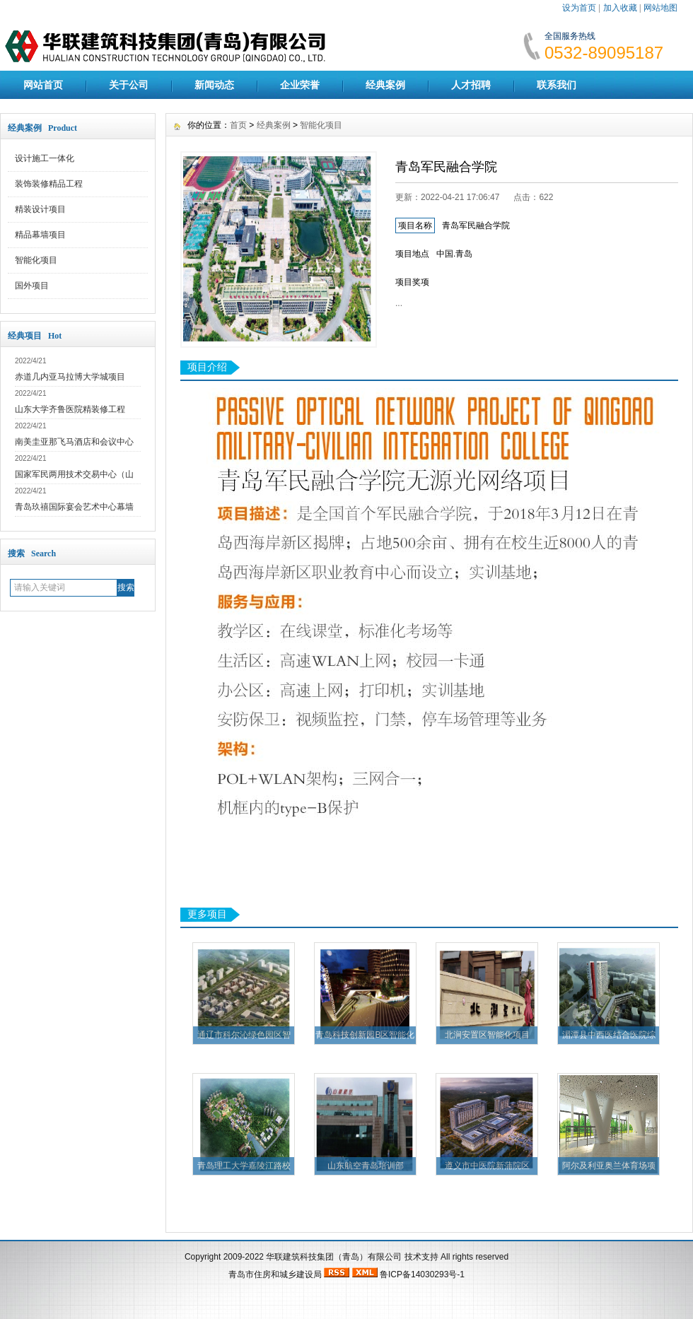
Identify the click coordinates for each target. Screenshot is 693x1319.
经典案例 (385, 84)
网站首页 (43, 84)
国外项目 (32, 286)
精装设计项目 (40, 209)
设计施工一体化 (44, 158)
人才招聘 (471, 84)
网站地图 (660, 8)
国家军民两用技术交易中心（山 (74, 474)
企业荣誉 (300, 84)
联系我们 (556, 84)
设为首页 (579, 8)
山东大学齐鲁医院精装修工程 (70, 409)
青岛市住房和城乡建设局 (275, 1274)
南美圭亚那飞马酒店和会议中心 (74, 442)
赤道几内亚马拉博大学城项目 (70, 377)
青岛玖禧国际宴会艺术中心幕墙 (74, 507)
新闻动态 (214, 84)
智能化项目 (36, 260)
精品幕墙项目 (40, 235)
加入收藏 (620, 8)
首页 (238, 125)
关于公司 (128, 84)
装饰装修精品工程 (49, 184)
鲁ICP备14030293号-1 (422, 1274)
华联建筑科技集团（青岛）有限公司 (334, 1257)
